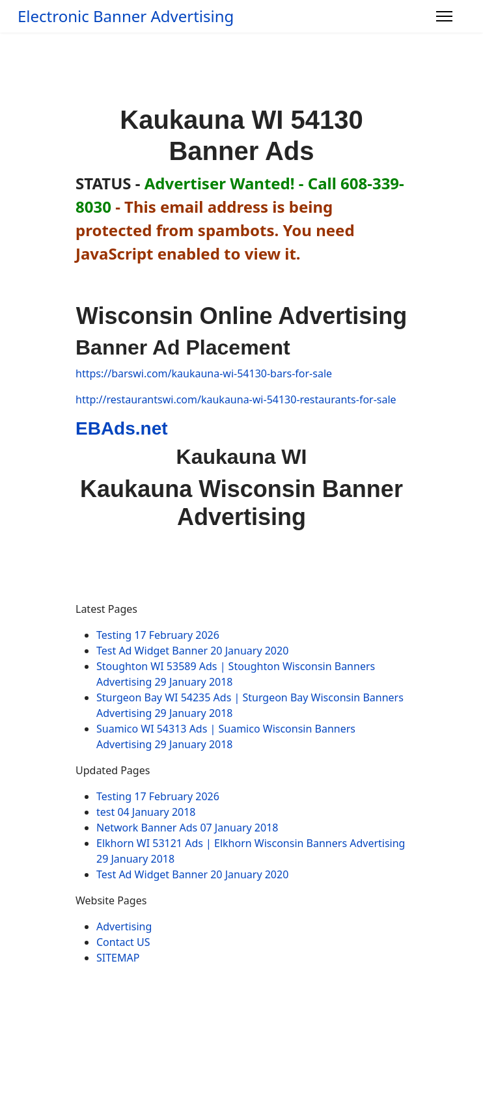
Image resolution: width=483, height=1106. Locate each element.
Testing (157, 635)
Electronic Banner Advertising (126, 16)
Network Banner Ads (187, 827)
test (146, 812)
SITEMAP (117, 958)
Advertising (124, 926)
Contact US (123, 942)
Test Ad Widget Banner (192, 650)
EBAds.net (122, 428)
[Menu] (444, 16)
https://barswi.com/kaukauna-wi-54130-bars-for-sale (204, 373)
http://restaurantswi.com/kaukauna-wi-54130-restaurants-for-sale (236, 399)
